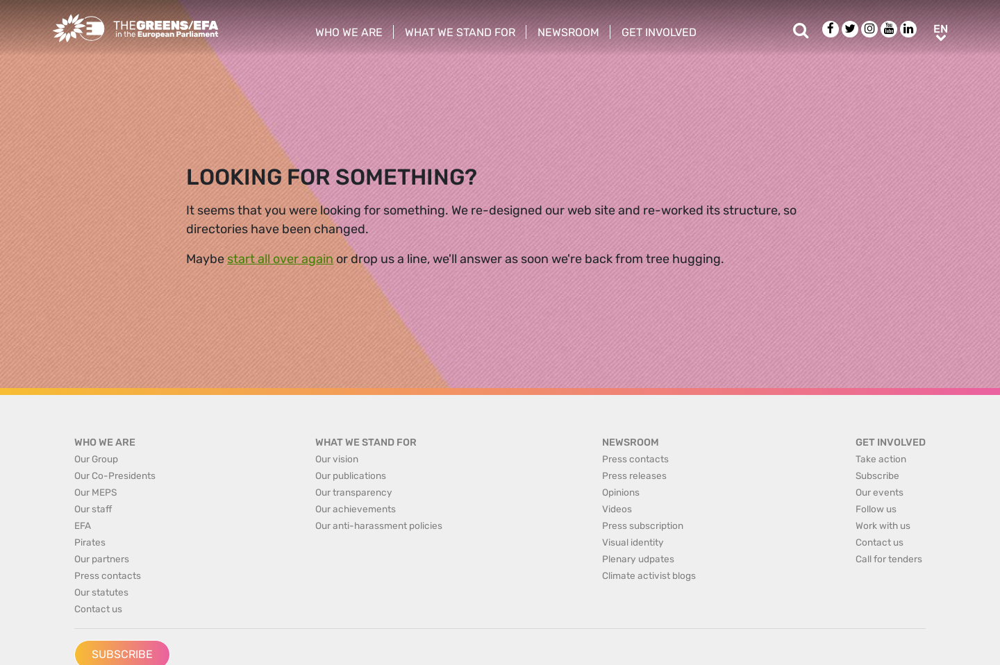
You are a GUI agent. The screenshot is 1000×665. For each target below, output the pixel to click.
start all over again (280, 259)
